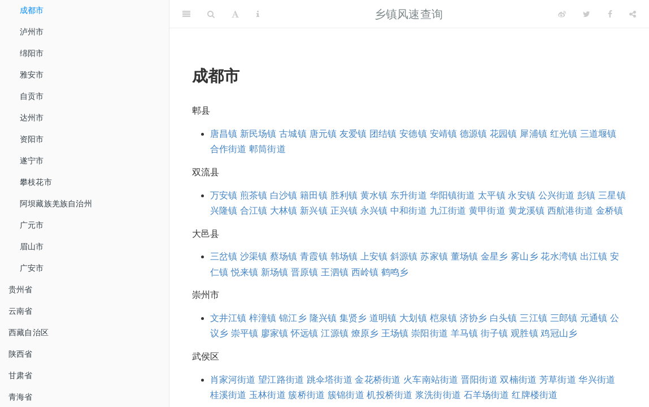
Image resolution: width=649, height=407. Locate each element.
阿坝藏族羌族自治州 (56, 203)
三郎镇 (564, 318)
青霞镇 (314, 256)
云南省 (20, 310)
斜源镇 (404, 256)
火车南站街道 (430, 379)
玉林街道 (267, 395)
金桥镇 (610, 210)
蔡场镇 (284, 256)
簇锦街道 (346, 395)
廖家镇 (275, 333)
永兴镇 (374, 210)
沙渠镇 (254, 256)
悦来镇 (245, 272)
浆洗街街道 (438, 395)
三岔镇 (224, 256)
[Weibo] (562, 14)
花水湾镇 (559, 256)
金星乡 (494, 256)
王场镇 (395, 333)
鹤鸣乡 (395, 272)
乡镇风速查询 (408, 14)
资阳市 (32, 139)
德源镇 (473, 133)
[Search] (211, 14)
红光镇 (564, 133)
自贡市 (32, 96)
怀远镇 (305, 333)
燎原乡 (365, 333)
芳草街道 (557, 379)
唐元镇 (323, 133)
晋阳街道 (479, 379)
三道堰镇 (598, 133)
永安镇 (521, 195)
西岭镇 (365, 272)
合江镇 (254, 210)
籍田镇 (314, 195)
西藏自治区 (28, 332)
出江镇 (594, 256)
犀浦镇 (533, 133)
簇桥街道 (306, 395)
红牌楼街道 (534, 395)
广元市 (32, 225)
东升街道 (408, 195)
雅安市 (32, 74)
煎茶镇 (254, 195)
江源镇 (335, 333)
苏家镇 (434, 256)
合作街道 (228, 149)
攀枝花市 (36, 182)
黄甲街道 (487, 210)
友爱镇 (353, 133)
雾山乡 (524, 256)
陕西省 (20, 353)
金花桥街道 (377, 379)
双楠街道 (518, 379)
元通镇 (594, 318)
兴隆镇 (224, 210)
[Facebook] (610, 14)
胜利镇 (344, 195)
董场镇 (464, 256)
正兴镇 (344, 210)
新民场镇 (258, 133)
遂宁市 (32, 160)
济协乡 (473, 318)
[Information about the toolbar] (258, 14)
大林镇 (284, 210)
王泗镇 (335, 272)
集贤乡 (353, 318)
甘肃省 (20, 375)
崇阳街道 (429, 333)
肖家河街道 (233, 379)
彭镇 (586, 195)
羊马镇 (464, 333)
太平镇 (492, 195)
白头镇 (503, 318)
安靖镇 (444, 133)
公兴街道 (556, 195)
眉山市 (32, 246)
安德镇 (413, 133)
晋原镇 (305, 272)
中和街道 (408, 210)
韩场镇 (344, 256)
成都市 (32, 10)
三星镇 (612, 195)
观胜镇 (524, 333)
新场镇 (275, 272)
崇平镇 (245, 333)
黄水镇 (374, 195)
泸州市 (32, 31)
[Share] (632, 14)
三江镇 (533, 318)
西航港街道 (570, 210)
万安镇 (224, 195)
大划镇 (413, 318)
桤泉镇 (444, 318)
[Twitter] (586, 14)
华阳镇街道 (453, 195)
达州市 (32, 117)
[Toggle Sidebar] (186, 14)
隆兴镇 (323, 318)
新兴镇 (314, 210)
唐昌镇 (224, 133)
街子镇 (494, 333)
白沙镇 (284, 195)
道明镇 (383, 318)
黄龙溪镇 (526, 210)
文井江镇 (228, 318)
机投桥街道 (389, 395)
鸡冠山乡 (559, 333)
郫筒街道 (267, 149)
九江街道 (448, 210)
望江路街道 (281, 379)
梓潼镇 (263, 318)
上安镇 (374, 256)
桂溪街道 (228, 395)
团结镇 (383, 133)
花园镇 (503, 133)
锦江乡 (293, 318)
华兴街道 (596, 379)
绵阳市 (32, 53)
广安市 (32, 267)
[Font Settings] (235, 14)
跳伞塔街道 (329, 379)
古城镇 (293, 133)
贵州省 (20, 289)
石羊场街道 (486, 395)
